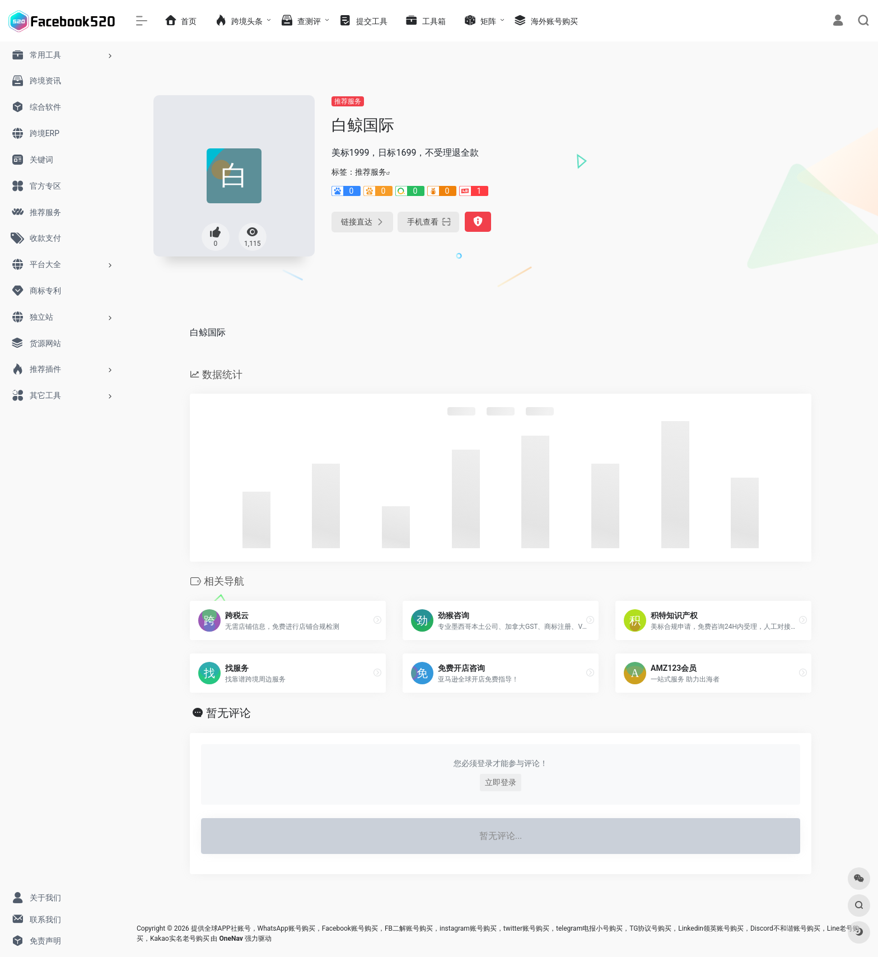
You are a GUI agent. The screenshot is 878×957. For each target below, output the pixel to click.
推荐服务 (347, 101)
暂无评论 (228, 713)
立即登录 (500, 782)
